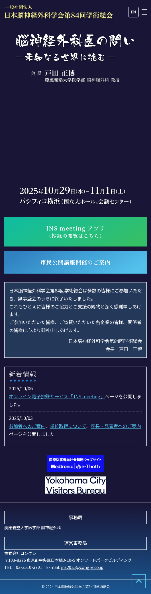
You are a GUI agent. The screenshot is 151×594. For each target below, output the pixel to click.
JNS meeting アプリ (75, 231)
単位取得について (68, 426)
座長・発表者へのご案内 (116, 426)
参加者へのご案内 (27, 426)
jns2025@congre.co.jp (82, 567)
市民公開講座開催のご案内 (75, 262)
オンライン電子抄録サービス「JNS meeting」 (57, 396)
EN (133, 12)
